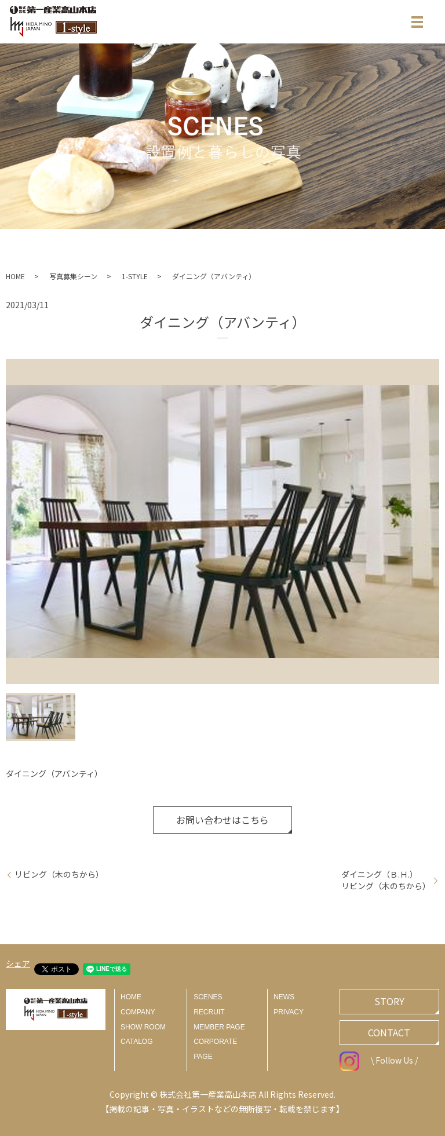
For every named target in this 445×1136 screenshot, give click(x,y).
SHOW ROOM (143, 1027)
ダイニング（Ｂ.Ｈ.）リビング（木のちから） (386, 880)
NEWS (283, 997)
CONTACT (389, 1032)
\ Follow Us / (379, 1060)
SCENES (208, 997)
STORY (389, 1001)
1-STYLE (135, 276)
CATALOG (137, 1042)
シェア (18, 963)
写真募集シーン (73, 276)
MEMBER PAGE (219, 1027)
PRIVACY (288, 1012)
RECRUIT (209, 1012)
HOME (15, 276)
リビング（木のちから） (59, 874)
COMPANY (138, 1012)
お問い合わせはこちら (222, 820)
